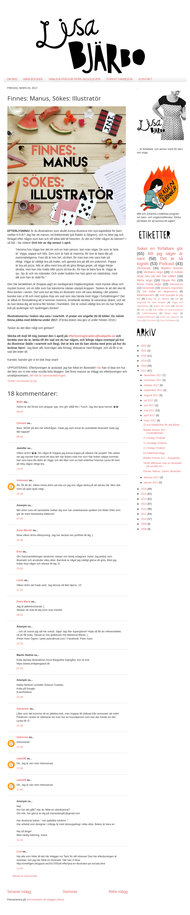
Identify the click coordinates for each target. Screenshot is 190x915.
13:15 (20, 468)
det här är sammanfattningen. (48, 375)
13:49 (20, 725)
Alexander (23, 708)
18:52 (20, 614)
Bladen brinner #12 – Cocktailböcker (155, 431)
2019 (144, 360)
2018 (144, 365)
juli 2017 (149, 400)
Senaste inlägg (19, 892)
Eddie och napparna (169, 317)
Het (177, 299)
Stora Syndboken (168, 320)
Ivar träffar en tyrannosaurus (168, 309)
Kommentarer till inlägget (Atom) (45, 899)
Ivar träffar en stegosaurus (159, 291)
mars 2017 (150, 420)
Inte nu (144, 309)
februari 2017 (152, 477)
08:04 (20, 411)
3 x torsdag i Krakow (155, 443)
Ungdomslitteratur (146, 317)
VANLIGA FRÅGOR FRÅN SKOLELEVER (75, 79)
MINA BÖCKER (33, 79)
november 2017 (153, 380)
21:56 (20, 747)
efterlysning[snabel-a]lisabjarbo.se (91, 336)
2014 (144, 499)
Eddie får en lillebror (157, 299)
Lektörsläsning (149, 313)
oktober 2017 (152, 385)
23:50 (20, 568)
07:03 (20, 518)
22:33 (20, 643)
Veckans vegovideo (172, 288)
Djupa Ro (168, 280)
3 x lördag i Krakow (154, 438)
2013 (144, 503)
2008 (144, 529)
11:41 (20, 840)
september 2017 (153, 390)
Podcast (166, 263)
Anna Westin (24, 530)
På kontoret (151, 320)
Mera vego (144, 280)
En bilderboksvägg (153, 453)
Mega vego (171, 313)
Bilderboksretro (145, 295)
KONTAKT (145, 79)
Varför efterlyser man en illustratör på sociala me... (162, 465)
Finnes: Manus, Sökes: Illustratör (162, 471)
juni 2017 (149, 405)
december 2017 (153, 375)
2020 (144, 355)
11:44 (20, 868)
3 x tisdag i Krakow (154, 448)
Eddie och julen (162, 306)
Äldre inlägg (118, 892)
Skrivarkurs (176, 284)
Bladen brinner (172, 268)
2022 (144, 345)
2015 (144, 493)
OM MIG (12, 79)
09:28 (20, 436)
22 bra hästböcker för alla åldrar (161, 424)
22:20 (20, 493)
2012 (144, 509)
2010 (144, 519)
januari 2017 (151, 482)
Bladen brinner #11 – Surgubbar (161, 458)
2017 (144, 370)
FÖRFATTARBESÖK (119, 79)
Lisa (19, 851)
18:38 (20, 540)
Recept (179, 306)
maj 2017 (149, 410)
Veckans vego (153, 272)
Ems (19, 551)
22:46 (20, 697)
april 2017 (150, 415)
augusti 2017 (152, 395)
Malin (20, 401)
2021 (144, 350)
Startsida (70, 892)
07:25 (20, 668)
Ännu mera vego (149, 284)
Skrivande (144, 268)
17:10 (20, 589)
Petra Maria (23, 601)
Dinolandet (148, 288)
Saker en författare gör (160, 248)
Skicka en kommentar (24, 876)
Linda (20, 580)
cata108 (21, 758)
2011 (144, 513)
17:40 (20, 768)
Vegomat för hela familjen (151, 302)
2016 (144, 489)
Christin (21, 423)
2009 (144, 524)
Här (99, 367)
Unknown (22, 480)
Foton (139, 320)
